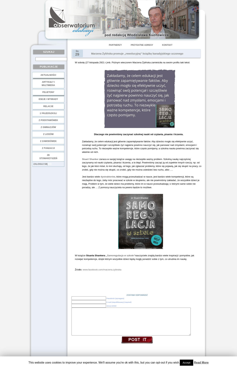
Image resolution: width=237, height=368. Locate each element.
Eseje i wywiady (48, 99)
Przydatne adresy (142, 45)
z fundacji (48, 148)
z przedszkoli (48, 113)
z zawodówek (48, 141)
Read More (201, 362)
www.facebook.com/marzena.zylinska (102, 269)
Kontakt (167, 45)
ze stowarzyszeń (48, 157)
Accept (186, 362)
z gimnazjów (48, 127)
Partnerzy (115, 45)
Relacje (48, 106)
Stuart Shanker (90, 159)
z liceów (48, 134)
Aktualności (48, 75)
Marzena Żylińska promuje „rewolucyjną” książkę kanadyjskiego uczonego (137, 53)
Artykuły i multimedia (48, 84)
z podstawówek (48, 120)
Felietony (48, 92)
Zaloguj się (40, 164)
